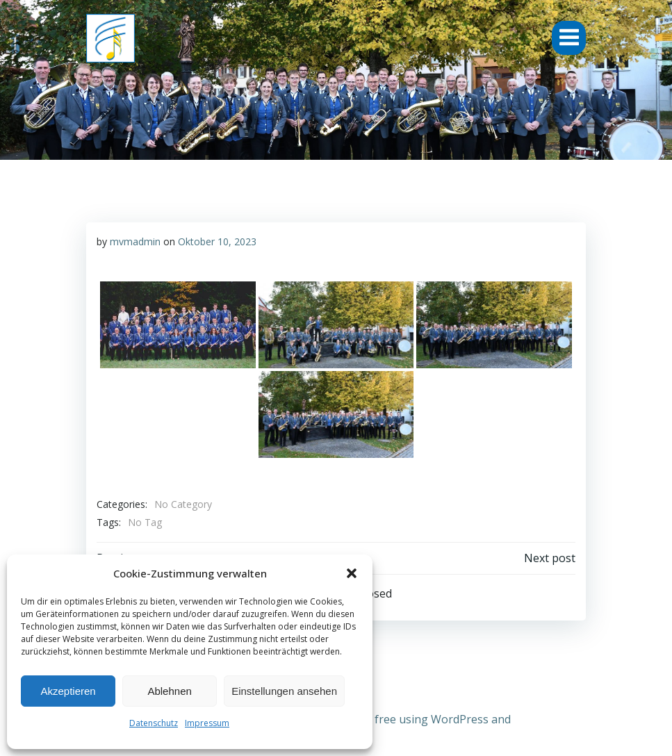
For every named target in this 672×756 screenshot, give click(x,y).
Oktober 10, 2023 (217, 241)
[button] (352, 573)
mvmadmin (135, 241)
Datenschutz (153, 723)
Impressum (207, 723)
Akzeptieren (67, 691)
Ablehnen (169, 691)
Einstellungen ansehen (284, 691)
